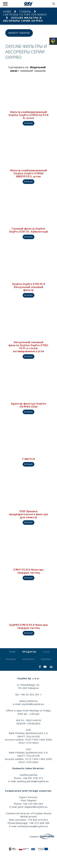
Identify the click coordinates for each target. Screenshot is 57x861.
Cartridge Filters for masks (25, 14)
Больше (28, 123)
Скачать (11, 659)
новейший (26, 70)
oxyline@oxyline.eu (33, 704)
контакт (46, 659)
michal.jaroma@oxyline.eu (33, 826)
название (40, 70)
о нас (46, 651)
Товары (25, 11)
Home (7, 11)
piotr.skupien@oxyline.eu (33, 806)
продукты (29, 651)
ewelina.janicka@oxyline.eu (33, 781)
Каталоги (28, 659)
